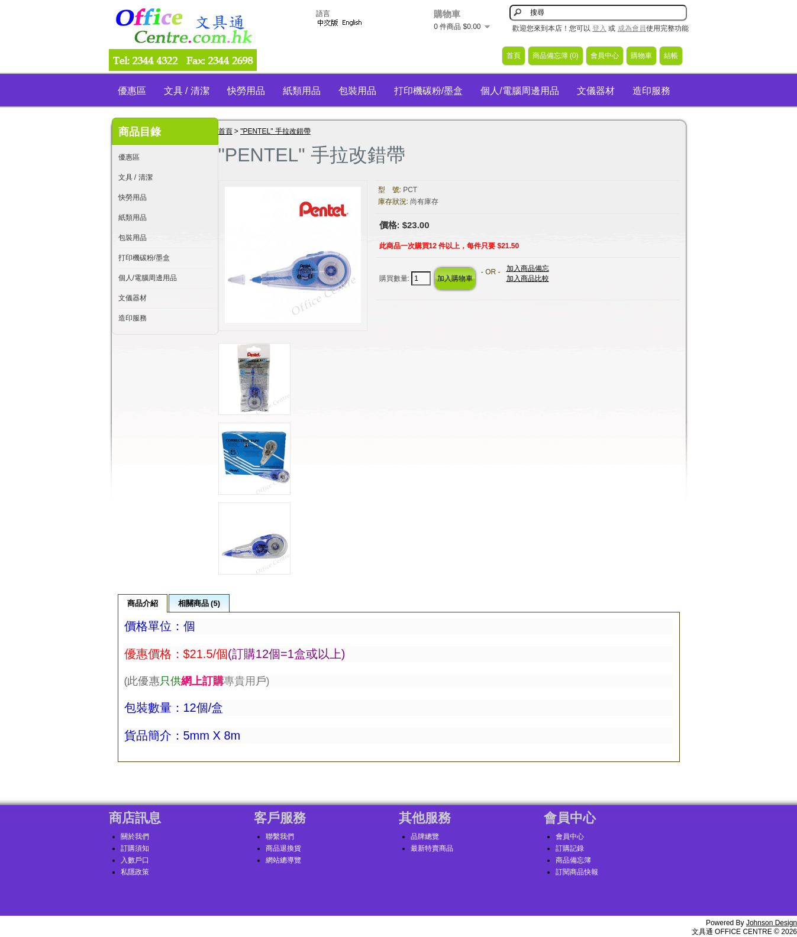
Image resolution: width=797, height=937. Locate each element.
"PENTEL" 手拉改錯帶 (275, 131)
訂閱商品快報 (577, 872)
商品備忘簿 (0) (556, 55)
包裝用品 (357, 91)
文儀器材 (596, 91)
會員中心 (605, 55)
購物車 (641, 55)
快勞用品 (246, 91)
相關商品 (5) (199, 603)
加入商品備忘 (527, 268)
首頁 (513, 55)
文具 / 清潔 (186, 91)
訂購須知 (135, 848)
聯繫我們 (280, 836)
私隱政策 (135, 872)
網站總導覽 (283, 860)
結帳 (671, 55)
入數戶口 (135, 860)
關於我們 (135, 836)
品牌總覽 (425, 836)
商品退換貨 (283, 848)
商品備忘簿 (573, 860)
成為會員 (632, 28)
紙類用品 (302, 91)
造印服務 (651, 91)
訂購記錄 (570, 848)
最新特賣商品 (432, 848)
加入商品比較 (527, 278)
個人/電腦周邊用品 (519, 91)
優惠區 (132, 91)
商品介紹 (142, 603)
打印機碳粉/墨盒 (428, 91)
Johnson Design (771, 923)
